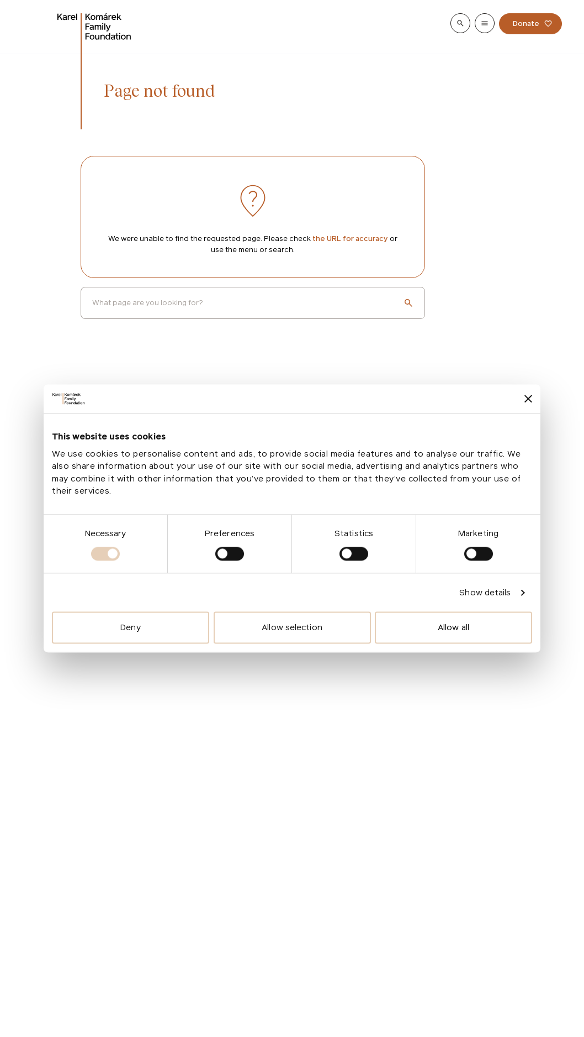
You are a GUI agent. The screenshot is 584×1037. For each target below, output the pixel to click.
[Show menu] (485, 23)
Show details (485, 592)
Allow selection (292, 627)
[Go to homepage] (94, 26)
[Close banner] (528, 399)
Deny (130, 627)
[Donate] (530, 23)
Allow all (453, 627)
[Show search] (460, 23)
